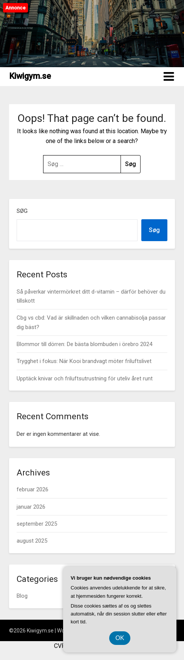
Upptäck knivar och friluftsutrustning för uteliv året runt (85, 378)
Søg (22, 211)
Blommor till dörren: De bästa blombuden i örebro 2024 (84, 344)
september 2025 (37, 523)
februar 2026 (32, 489)
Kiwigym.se (30, 76)
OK (119, 638)
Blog (22, 595)
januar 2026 (31, 506)
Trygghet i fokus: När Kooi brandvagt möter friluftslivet (84, 361)
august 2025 (32, 540)
